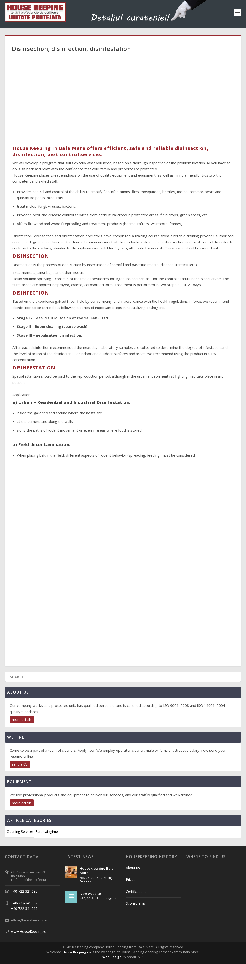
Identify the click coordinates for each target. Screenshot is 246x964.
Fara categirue (47, 831)
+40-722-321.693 (24, 891)
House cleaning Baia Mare (97, 870)
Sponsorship (135, 903)
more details (21, 719)
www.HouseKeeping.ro (28, 931)
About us (133, 867)
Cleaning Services (20, 831)
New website (90, 893)
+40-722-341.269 (24, 908)
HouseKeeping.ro (77, 952)
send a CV (19, 764)
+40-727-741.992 (24, 903)
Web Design (112, 957)
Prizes (130, 879)
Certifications (136, 891)
